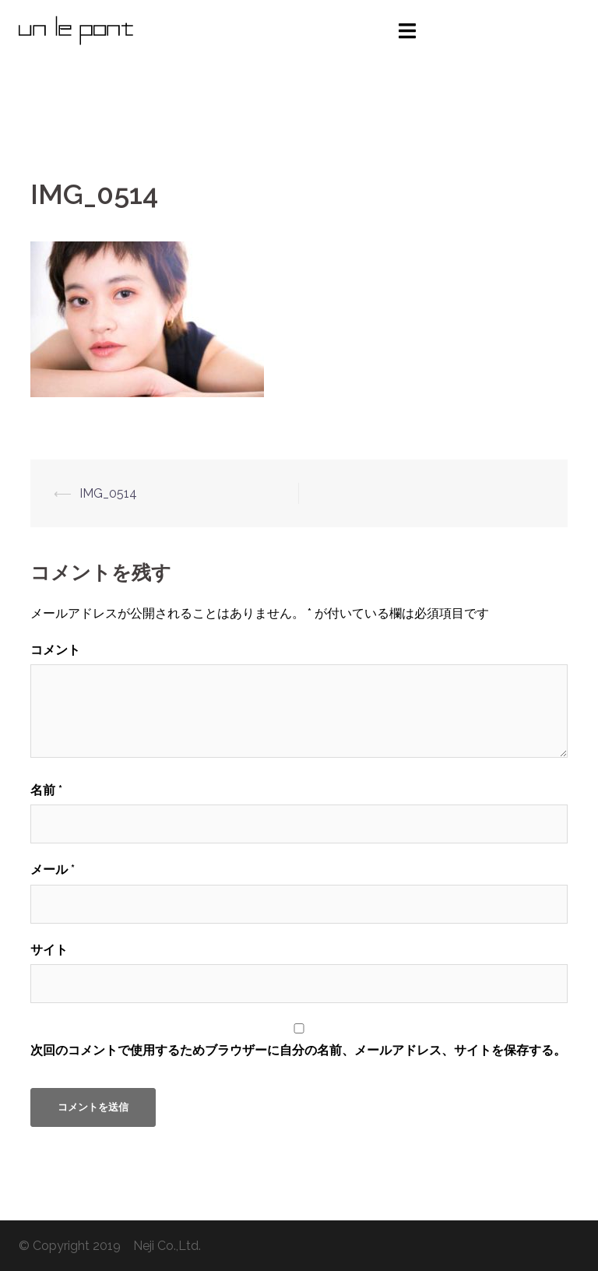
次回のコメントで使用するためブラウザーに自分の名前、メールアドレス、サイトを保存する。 (298, 1050)
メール (52, 869)
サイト (49, 949)
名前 (46, 790)
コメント (55, 650)
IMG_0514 (108, 493)
